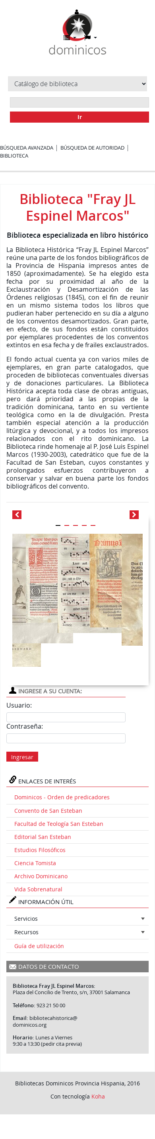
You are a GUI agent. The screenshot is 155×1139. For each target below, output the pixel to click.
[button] (70, 38)
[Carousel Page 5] (93, 525)
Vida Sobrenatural (38, 889)
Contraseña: (24, 726)
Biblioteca (14, 155)
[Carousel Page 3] (75, 525)
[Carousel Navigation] (77, 514)
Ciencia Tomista (35, 863)
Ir (80, 117)
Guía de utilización (39, 946)
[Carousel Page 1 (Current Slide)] (58, 525)
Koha (98, 1096)
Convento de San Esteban (48, 810)
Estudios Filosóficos (40, 850)
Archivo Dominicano (41, 876)
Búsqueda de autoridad (92, 147)
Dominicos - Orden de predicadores (62, 797)
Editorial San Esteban (42, 837)
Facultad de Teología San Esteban (58, 823)
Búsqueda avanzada (26, 147)
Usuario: (19, 705)
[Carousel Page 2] (66, 525)
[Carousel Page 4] (84, 525)
